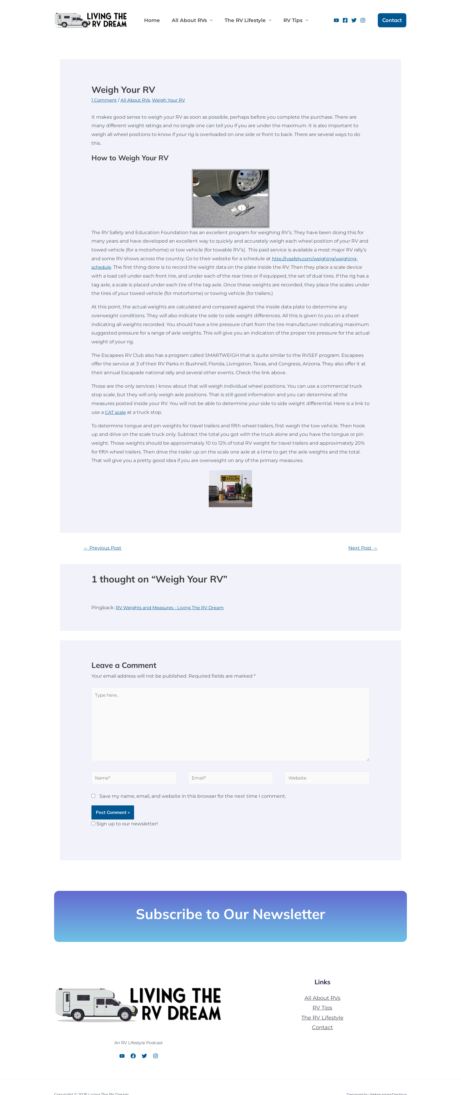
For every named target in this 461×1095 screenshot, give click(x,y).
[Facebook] (345, 20)
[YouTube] (336, 20)
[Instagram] (362, 20)
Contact (322, 1031)
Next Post (362, 548)
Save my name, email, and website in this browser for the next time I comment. (192, 800)
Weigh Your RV (173, 100)
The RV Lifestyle (239, 20)
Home (151, 20)
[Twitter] (354, 20)
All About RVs (185, 20)
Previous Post (104, 548)
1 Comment (105, 100)
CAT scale (116, 412)
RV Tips (284, 20)
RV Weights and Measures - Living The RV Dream (173, 608)
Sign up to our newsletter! (127, 828)
